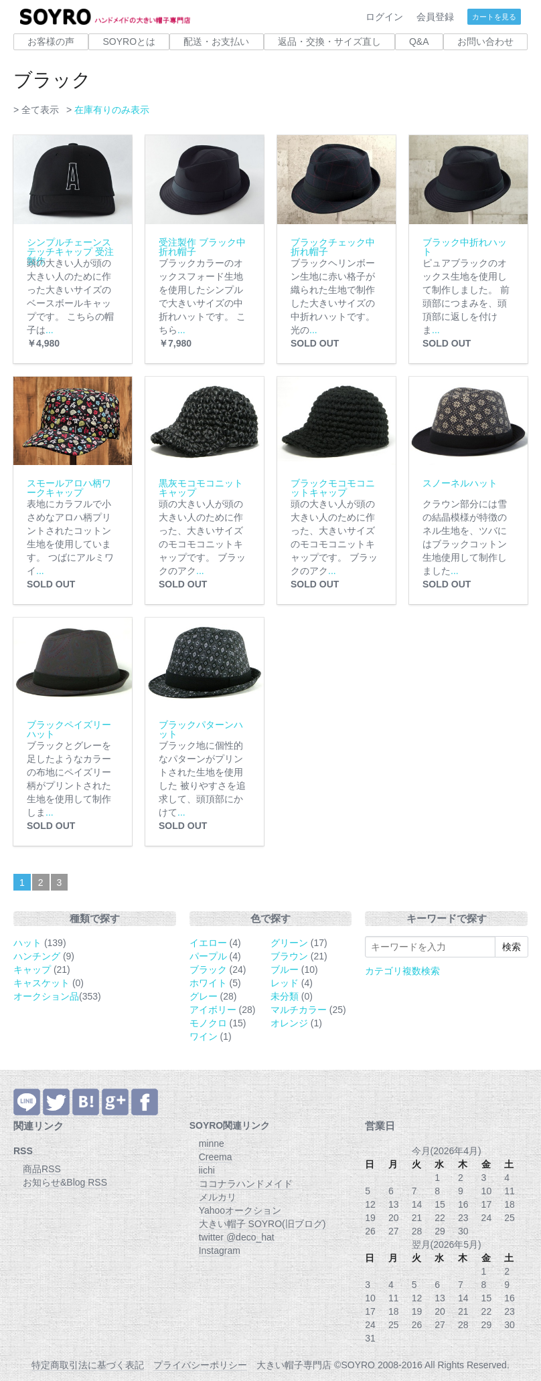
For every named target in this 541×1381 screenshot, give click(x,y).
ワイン (203, 1036)
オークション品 (46, 996)
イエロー (208, 942)
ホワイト (208, 983)
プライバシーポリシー (200, 1365)
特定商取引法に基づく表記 (87, 1365)
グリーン (289, 942)
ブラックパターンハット (201, 729)
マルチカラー (298, 1009)
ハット (27, 942)
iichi (207, 1170)
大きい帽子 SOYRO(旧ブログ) (262, 1223)
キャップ (32, 969)
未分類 (284, 996)
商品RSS (42, 1169)
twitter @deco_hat (237, 1237)
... (50, 330)
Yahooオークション (240, 1210)
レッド (284, 983)
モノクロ (208, 1023)
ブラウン (289, 956)
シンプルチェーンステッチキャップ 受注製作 (70, 251)
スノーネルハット (459, 483)
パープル (208, 956)
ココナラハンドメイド (246, 1183)
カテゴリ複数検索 (402, 970)
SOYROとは (128, 41)
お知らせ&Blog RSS (65, 1182)
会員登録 (435, 16)
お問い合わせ (485, 41)
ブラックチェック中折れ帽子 (333, 247)
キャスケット (41, 983)
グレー (203, 996)
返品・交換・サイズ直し (329, 41)
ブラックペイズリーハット (69, 729)
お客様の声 (50, 41)
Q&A (419, 41)
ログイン (384, 16)
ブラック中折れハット (464, 247)
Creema (215, 1157)
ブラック (208, 969)
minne (211, 1143)
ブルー (284, 969)
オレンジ (289, 1023)
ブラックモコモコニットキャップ (333, 488)
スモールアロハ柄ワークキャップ (69, 488)
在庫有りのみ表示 (111, 109)
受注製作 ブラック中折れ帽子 (202, 247)
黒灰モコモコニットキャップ (201, 488)
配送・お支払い (216, 41)
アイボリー (212, 1009)
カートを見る (494, 17)
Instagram (219, 1250)
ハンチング (36, 956)
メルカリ (217, 1197)
